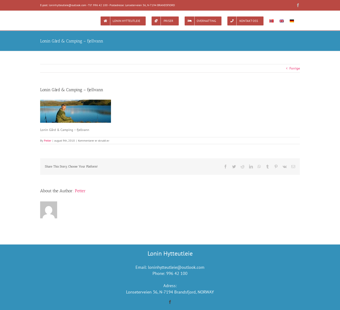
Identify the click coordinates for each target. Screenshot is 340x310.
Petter (47, 140)
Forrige (294, 68)
